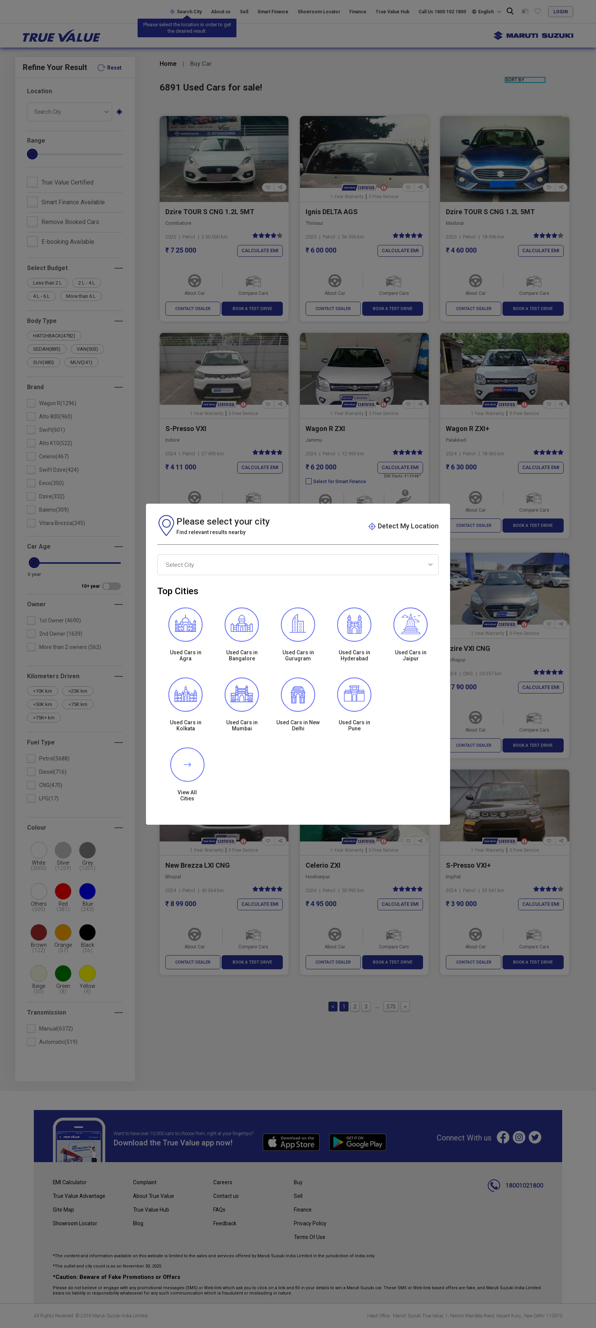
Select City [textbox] (180, 599)
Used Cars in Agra (185, 690)
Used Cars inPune (354, 760)
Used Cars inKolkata (185, 760)
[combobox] (298, 599)
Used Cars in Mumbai (242, 760)
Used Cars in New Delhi (298, 760)
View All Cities (410, 760)
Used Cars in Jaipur (410, 690)
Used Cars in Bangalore (242, 690)
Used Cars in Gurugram (298, 690)
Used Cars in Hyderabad (354, 690)
